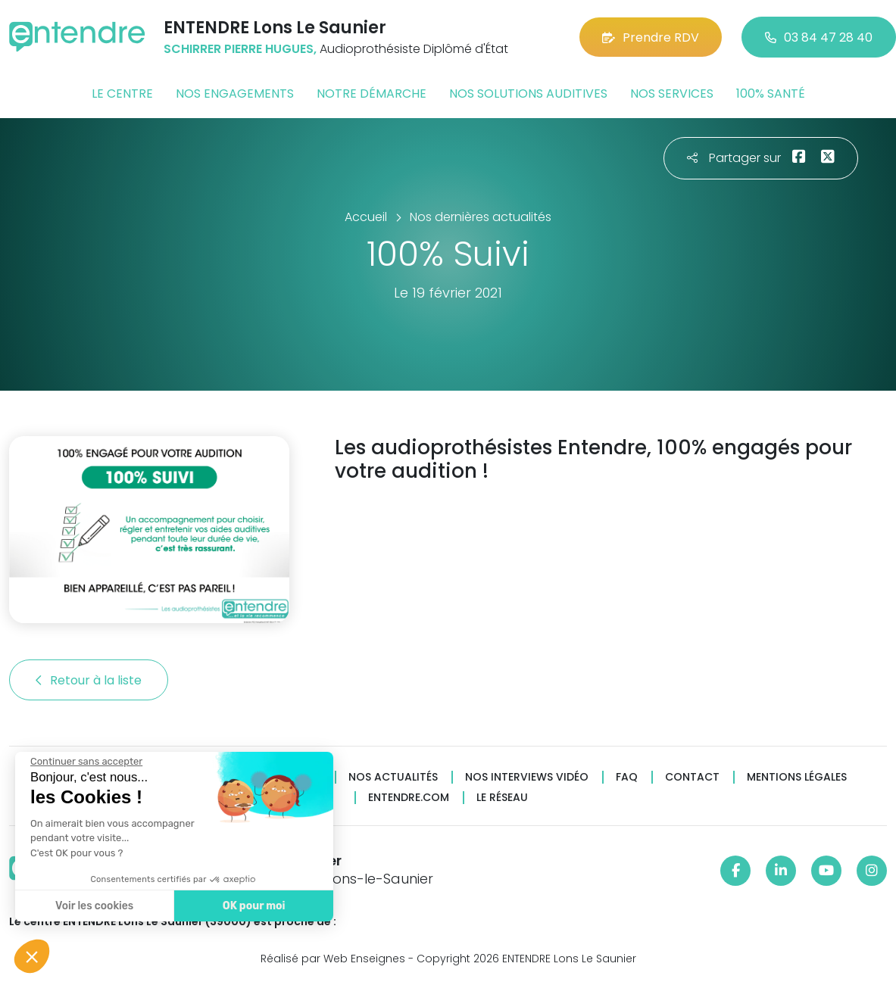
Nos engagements (235, 93)
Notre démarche (371, 93)
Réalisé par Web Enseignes (333, 958)
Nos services (671, 93)
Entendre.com (408, 797)
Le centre (122, 93)
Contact (692, 777)
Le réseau (502, 797)
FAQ (627, 777)
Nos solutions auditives (528, 93)
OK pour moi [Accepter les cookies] (253, 905)
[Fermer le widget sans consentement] (85, 761)
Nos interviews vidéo (526, 777)
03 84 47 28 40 (819, 37)
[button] (32, 956)
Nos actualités (393, 777)
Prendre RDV (650, 37)
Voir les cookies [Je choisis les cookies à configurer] (94, 905)
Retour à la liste (89, 680)
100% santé (770, 93)
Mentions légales (797, 777)
